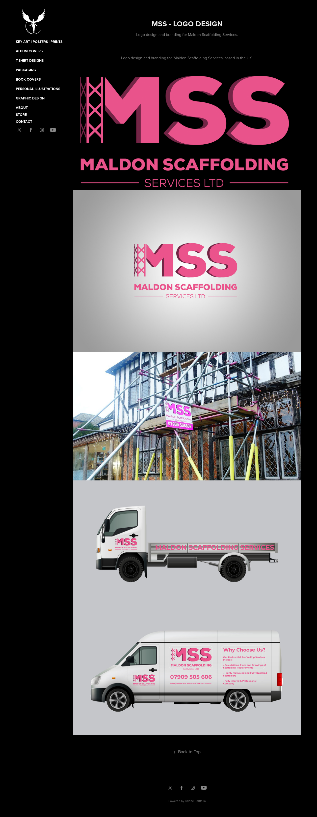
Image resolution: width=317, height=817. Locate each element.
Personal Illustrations (38, 88)
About (22, 107)
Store (21, 114)
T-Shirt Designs (30, 60)
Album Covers (29, 51)
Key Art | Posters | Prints (39, 41)
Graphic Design (30, 98)
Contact (24, 121)
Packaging (26, 69)
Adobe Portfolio (195, 801)
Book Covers (28, 79)
